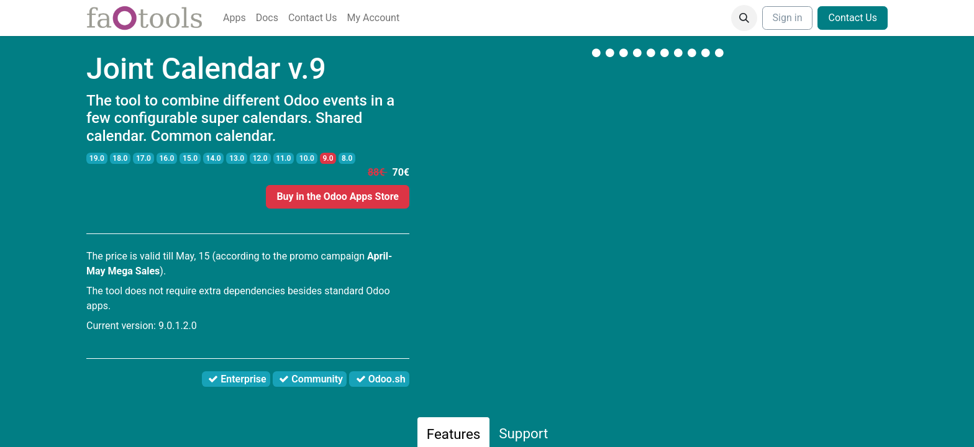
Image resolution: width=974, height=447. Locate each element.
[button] (744, 18)
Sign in (788, 18)
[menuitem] (234, 18)
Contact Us (852, 18)
